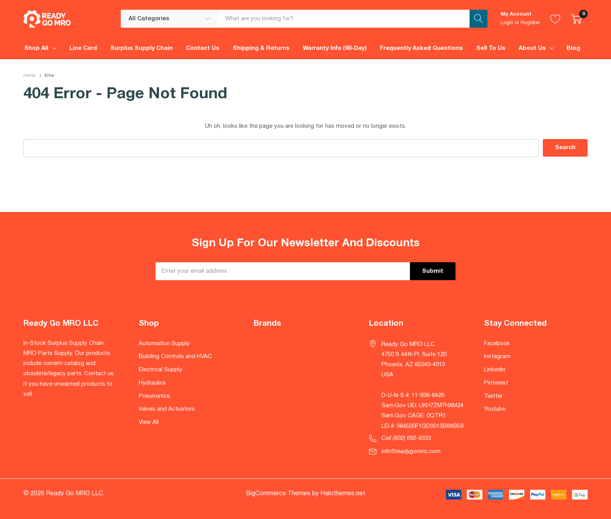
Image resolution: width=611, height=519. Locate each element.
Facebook (497, 343)
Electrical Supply (160, 369)
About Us (532, 48)
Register (530, 23)
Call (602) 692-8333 (406, 438)
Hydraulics (152, 383)
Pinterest (496, 383)
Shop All (36, 48)
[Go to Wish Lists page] (555, 18)
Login (507, 23)
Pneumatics (154, 396)
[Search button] (478, 19)
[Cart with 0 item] (576, 18)
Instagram (497, 356)
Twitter (493, 396)
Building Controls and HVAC (175, 356)
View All (149, 422)
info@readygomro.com (411, 451)
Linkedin (494, 369)
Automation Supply (164, 343)
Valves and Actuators (167, 409)
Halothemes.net (342, 493)
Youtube (494, 409)
